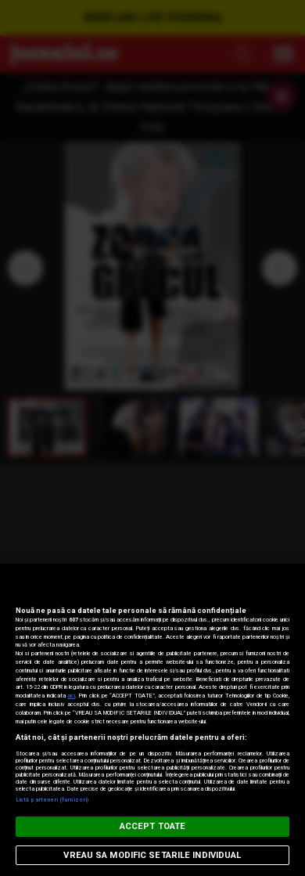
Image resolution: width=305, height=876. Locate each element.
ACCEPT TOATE (152, 826)
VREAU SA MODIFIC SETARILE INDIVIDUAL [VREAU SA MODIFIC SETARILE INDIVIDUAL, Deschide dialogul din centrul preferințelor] (152, 855)
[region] (152, 720)
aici (71, 695)
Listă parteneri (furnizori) (52, 799)
